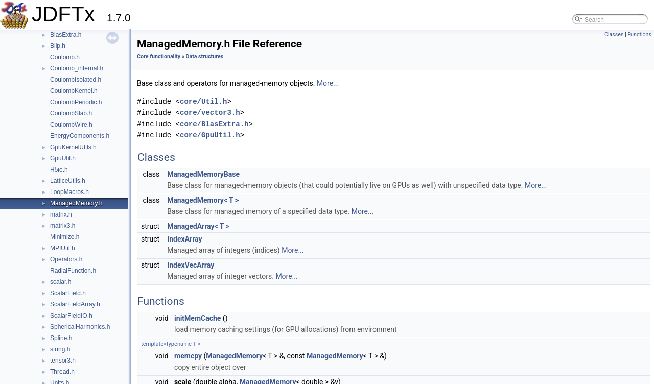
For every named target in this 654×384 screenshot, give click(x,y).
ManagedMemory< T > (203, 200)
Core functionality (158, 56)
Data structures (205, 56)
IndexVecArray (190, 265)
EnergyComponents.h (79, 135)
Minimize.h (64, 237)
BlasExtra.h (65, 34)
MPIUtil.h (62, 248)
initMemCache (197, 318)
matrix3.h (62, 225)
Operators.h (66, 259)
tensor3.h (63, 360)
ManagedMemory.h (76, 203)
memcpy (188, 356)
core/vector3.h (210, 112)
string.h (60, 349)
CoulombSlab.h (71, 113)
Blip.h (57, 46)
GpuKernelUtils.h (73, 147)
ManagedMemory (234, 356)
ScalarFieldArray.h (75, 304)
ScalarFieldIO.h (71, 315)
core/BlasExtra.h (214, 124)
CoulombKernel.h (74, 90)
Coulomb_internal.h (76, 68)
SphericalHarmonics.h (80, 326)
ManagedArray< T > (198, 226)
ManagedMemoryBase (203, 174)
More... (328, 83)
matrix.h (61, 214)
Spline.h (61, 338)
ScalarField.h (68, 293)
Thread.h (62, 371)
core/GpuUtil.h (210, 135)
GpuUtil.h (63, 158)
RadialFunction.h (73, 270)
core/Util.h (203, 101)
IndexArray (184, 239)
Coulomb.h (65, 57)
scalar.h (60, 281)
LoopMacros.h (69, 192)
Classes (613, 34)
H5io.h (59, 169)
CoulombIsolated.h (75, 79)
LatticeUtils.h (67, 180)
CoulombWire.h (71, 124)
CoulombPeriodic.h (76, 102)
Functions (639, 34)
